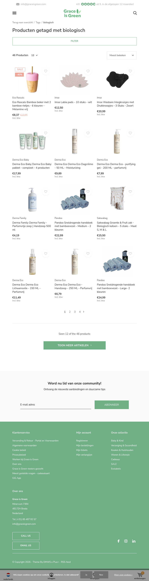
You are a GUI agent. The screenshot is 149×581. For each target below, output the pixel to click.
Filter (74, 41)
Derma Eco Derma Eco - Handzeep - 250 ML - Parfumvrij (73, 286)
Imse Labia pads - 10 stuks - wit (73, 102)
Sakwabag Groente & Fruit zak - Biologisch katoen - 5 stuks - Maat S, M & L (117, 226)
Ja (86, 574)
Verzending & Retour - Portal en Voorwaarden (35, 440)
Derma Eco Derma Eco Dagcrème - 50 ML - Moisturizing (74, 166)
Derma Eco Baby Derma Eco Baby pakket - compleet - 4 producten (31, 166)
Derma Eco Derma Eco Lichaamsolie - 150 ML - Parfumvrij (26, 288)
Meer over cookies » (123, 574)
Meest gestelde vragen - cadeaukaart (31, 473)
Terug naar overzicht (22, 22)
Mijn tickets (82, 450)
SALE (114, 464)
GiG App (16, 478)
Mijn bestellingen (84, 445)
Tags (38, 22)
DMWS (47, 562)
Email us (25, 545)
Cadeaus (115, 459)
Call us (26, 535)
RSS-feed (66, 562)
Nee (101, 574)
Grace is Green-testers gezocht (27, 468)
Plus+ (56, 562)
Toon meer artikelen (74, 345)
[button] (15, 13)
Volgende (83, 311)
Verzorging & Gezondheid (124, 445)
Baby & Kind (117, 440)
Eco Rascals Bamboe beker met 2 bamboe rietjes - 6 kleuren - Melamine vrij (31, 106)
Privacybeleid (19, 454)
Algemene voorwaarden (24, 445)
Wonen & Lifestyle (120, 454)
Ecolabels (116, 468)
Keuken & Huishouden (122, 450)
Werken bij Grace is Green (25, 459)
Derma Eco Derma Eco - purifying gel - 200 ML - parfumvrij (116, 166)
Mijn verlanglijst (84, 454)
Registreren (82, 440)
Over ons (16, 464)
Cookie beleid (19, 450)
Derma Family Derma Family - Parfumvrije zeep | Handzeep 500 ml (31, 226)
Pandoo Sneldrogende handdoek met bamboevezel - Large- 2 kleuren (116, 288)
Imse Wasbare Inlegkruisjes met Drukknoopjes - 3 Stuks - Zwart (115, 104)
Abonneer (111, 404)
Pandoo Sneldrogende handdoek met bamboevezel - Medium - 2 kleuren (74, 226)
